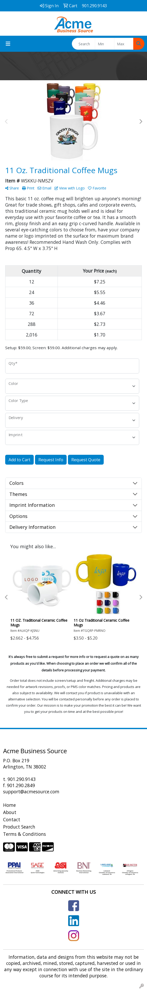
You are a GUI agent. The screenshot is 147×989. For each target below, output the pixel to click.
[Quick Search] (83, 44)
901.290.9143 (22, 779)
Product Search (19, 827)
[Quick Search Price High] (124, 44)
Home (9, 805)
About (9, 812)
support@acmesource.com (31, 791)
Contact (11, 819)
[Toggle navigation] (8, 43)
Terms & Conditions (24, 834)
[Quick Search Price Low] (104, 44)
